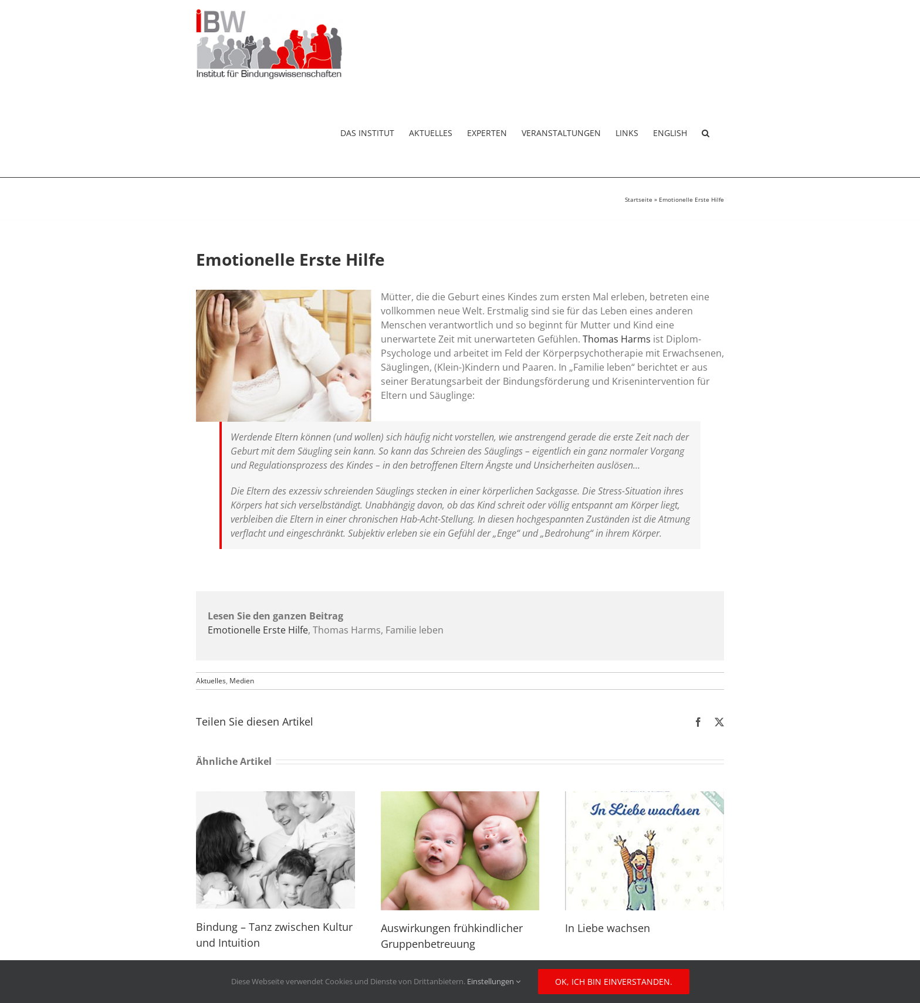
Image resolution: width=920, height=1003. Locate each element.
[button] (705, 133)
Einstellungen (493, 981)
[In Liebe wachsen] (644, 797)
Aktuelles (211, 681)
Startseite (638, 199)
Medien (241, 681)
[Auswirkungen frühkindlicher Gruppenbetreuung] (460, 797)
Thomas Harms (617, 339)
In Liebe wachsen (607, 928)
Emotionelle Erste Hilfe (258, 630)
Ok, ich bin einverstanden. (613, 981)
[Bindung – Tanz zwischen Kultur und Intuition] (275, 797)
